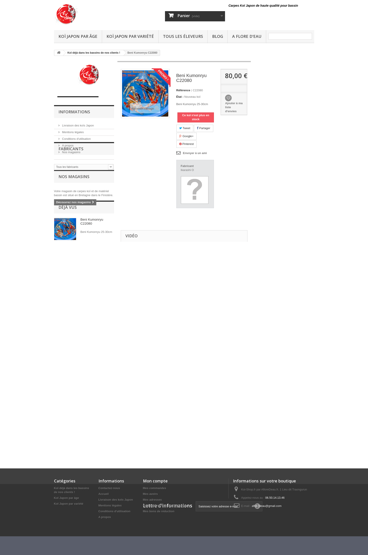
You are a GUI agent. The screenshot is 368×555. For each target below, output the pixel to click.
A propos (67, 143)
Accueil (104, 494)
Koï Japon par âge (77, 36)
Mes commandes (154, 488)
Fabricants (70, 167)
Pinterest (186, 144)
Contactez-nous (109, 488)
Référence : (184, 90)
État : (180, 96)
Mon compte (155, 481)
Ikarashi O (187, 170)
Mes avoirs (150, 494)
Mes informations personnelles (164, 505)
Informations (74, 111)
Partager (203, 128)
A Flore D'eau (246, 36)
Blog (217, 36)
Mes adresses (152, 499)
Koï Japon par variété (130, 36)
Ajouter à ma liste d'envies (234, 107)
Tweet (184, 128)
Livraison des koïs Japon (77, 123)
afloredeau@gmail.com (267, 506)
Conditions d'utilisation (76, 137)
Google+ (186, 136)
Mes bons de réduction (159, 511)
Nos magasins (70, 150)
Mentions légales (72, 130)
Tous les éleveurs (183, 36)
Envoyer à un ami (195, 153)
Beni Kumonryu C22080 (91, 256)
